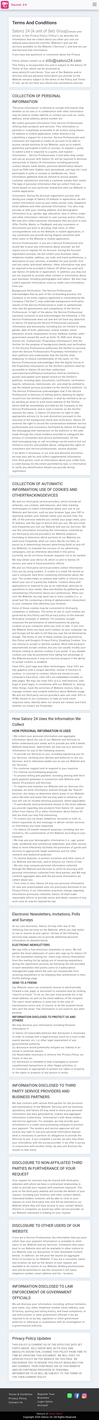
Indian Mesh (55, 1413)
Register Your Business (46, 1396)
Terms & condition (21, 1394)
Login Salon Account (45, 1403)
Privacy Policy (18, 1398)
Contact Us (16, 1402)
